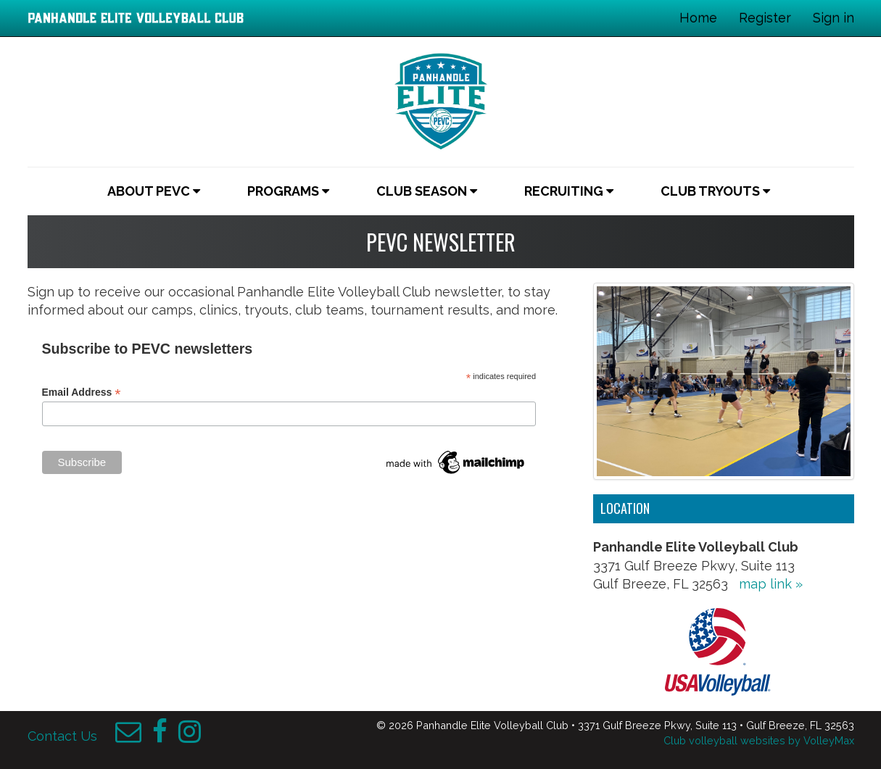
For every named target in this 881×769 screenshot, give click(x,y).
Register (765, 17)
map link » (771, 583)
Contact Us (62, 736)
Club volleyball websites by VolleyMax (758, 740)
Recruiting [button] (568, 191)
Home (698, 17)
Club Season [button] (426, 191)
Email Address (81, 392)
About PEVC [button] (153, 191)
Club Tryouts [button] (715, 191)
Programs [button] (288, 191)
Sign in (833, 17)
